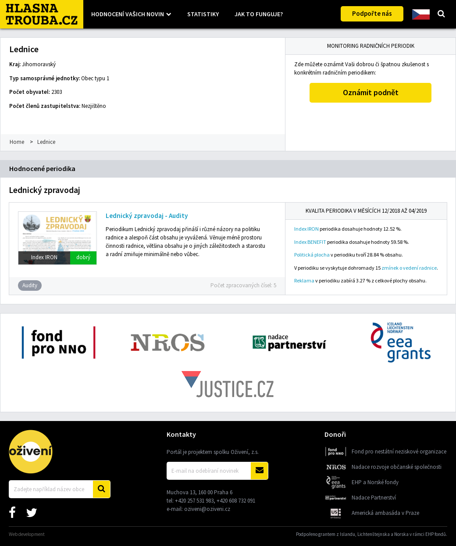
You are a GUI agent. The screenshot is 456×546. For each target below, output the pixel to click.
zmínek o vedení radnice (409, 267)
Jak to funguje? (259, 14)
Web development (27, 534)
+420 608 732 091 (236, 500)
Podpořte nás (372, 13)
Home (17, 142)
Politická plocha (312, 254)
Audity (29, 285)
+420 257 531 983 (194, 500)
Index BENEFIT (310, 242)
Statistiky (203, 14)
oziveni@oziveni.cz (207, 509)
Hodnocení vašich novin (127, 14)
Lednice (46, 142)
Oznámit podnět (371, 92)
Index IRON (306, 228)
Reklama (304, 280)
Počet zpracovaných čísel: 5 (243, 285)
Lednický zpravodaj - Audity (147, 215)
